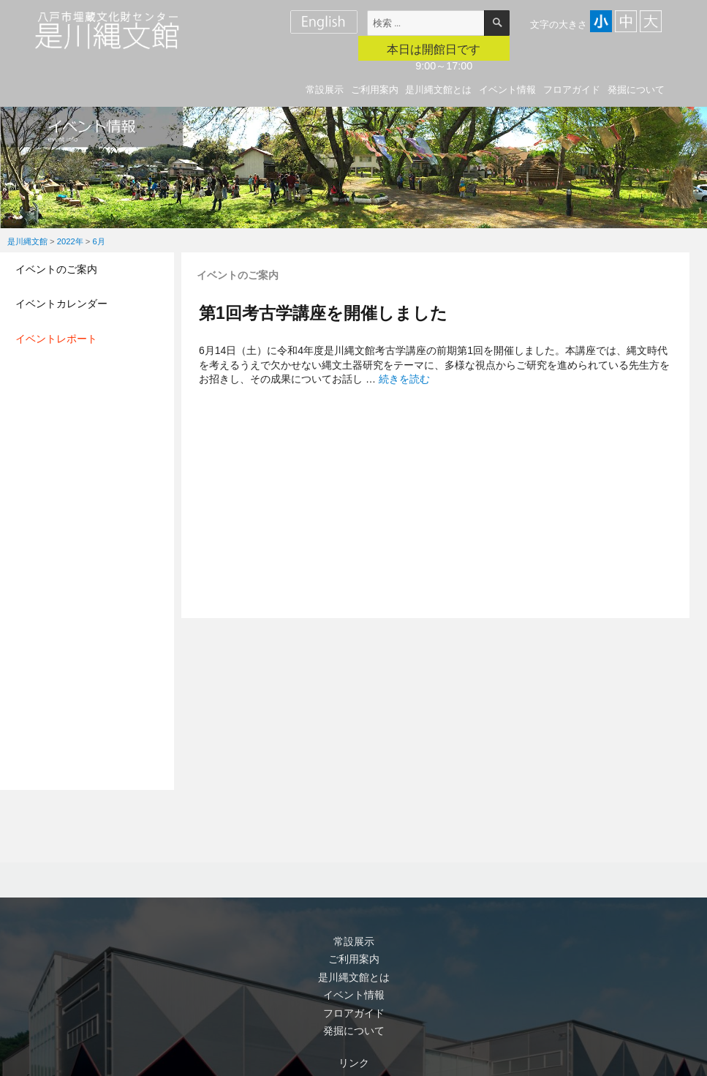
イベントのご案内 (56, 269)
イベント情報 (507, 89)
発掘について (636, 89)
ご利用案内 (374, 89)
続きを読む (404, 379)
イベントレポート (56, 339)
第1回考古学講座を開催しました (323, 313)
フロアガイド (571, 89)
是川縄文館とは (438, 89)
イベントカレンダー (61, 303)
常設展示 (325, 89)
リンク (354, 1063)
